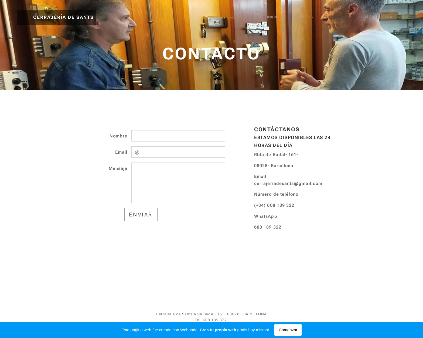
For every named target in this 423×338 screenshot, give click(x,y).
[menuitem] (356, 17)
